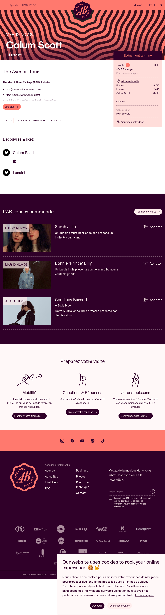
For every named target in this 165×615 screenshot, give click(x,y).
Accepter (97, 605)
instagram (62, 477)
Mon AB (138, 5)
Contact (81, 529)
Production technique (83, 520)
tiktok (103, 477)
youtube (82, 477)
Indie (8, 156)
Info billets (51, 518)
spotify (93, 477)
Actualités (51, 512)
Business (82, 506)
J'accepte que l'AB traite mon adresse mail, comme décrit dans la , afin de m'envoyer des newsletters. (132, 538)
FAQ (47, 524)
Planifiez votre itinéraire (29, 451)
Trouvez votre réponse (82, 447)
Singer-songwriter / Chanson (39, 156)
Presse (80, 512)
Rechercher (161, 5)
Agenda (13, 5)
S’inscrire (153, 527)
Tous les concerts (148, 247)
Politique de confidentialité (34, 610)
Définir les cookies (119, 605)
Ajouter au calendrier (130, 157)
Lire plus (12, 142)
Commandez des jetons (136, 451)
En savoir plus (144, 595)
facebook (72, 476)
